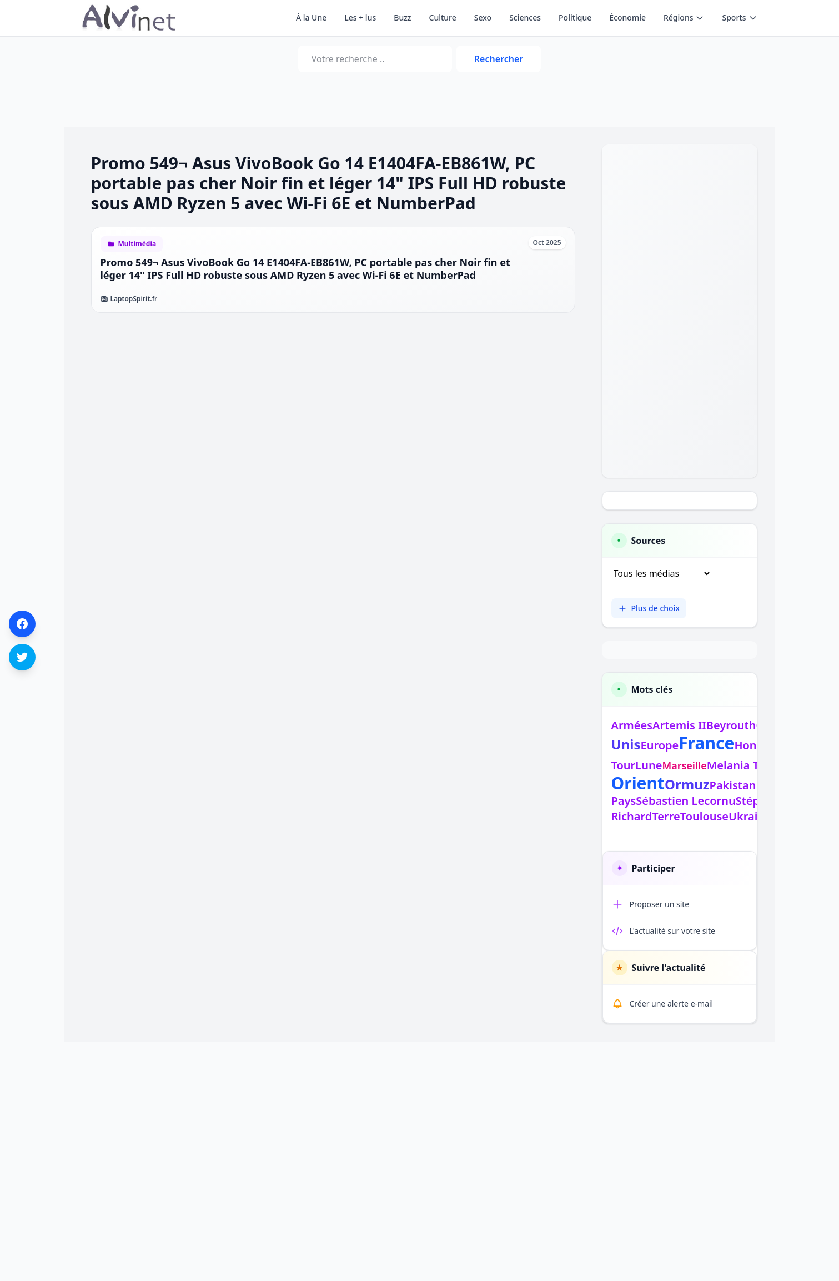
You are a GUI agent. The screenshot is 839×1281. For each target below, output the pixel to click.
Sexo (482, 17)
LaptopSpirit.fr (129, 298)
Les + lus (360, 17)
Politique (575, 17)
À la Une (311, 17)
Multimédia (137, 243)
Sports (739, 17)
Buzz (402, 17)
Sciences (525, 17)
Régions (684, 17)
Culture (442, 17)
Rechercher (498, 59)
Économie (627, 17)
